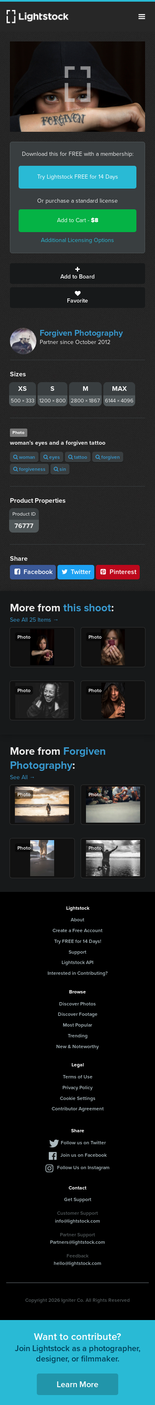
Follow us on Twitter (83, 1142)
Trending (78, 1035)
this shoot (87, 607)
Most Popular (77, 1024)
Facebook (32, 572)
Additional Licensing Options (77, 240)
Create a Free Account (77, 930)
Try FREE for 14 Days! (77, 941)
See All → (22, 777)
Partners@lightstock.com (77, 1241)
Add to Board (77, 273)
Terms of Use (78, 1076)
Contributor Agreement (78, 1108)
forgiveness (29, 468)
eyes (51, 456)
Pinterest (117, 572)
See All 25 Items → (34, 619)
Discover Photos (77, 1003)
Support (77, 951)
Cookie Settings (77, 1098)
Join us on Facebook (83, 1154)
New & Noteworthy (77, 1046)
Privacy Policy (77, 1087)
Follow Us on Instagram (83, 1167)
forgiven (107, 456)
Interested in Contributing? (78, 972)
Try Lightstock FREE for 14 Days (77, 176)
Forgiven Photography (81, 333)
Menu (141, 16)
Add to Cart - (77, 220)
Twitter (76, 572)
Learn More (77, 1384)
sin (60, 468)
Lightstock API (77, 962)
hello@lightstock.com (77, 1263)
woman (24, 456)
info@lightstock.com (77, 1220)
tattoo (77, 456)
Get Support (77, 1199)
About (77, 919)
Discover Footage (78, 1013)
